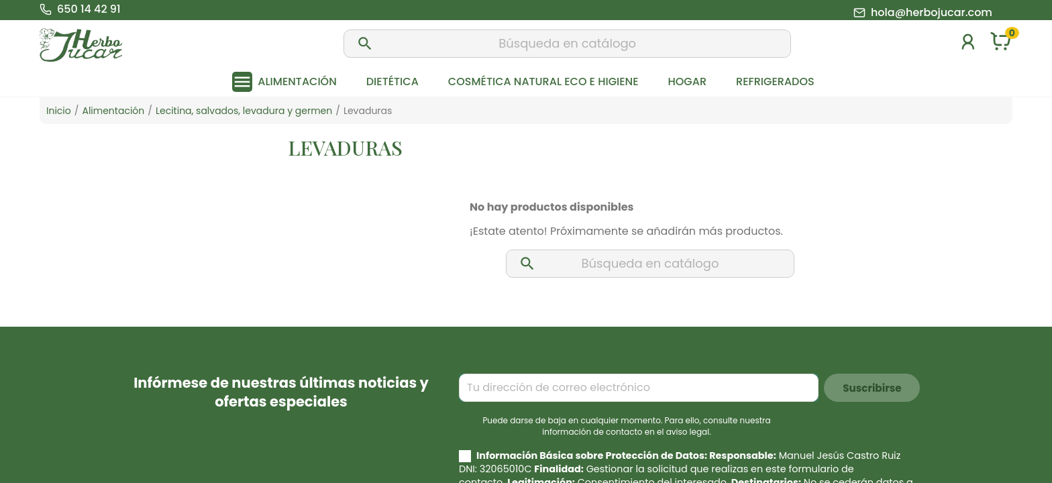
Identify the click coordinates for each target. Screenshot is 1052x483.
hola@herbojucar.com (931, 12)
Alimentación (297, 81)
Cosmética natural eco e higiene (543, 81)
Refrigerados (775, 81)
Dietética (392, 81)
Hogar (687, 81)
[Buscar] (567, 43)
